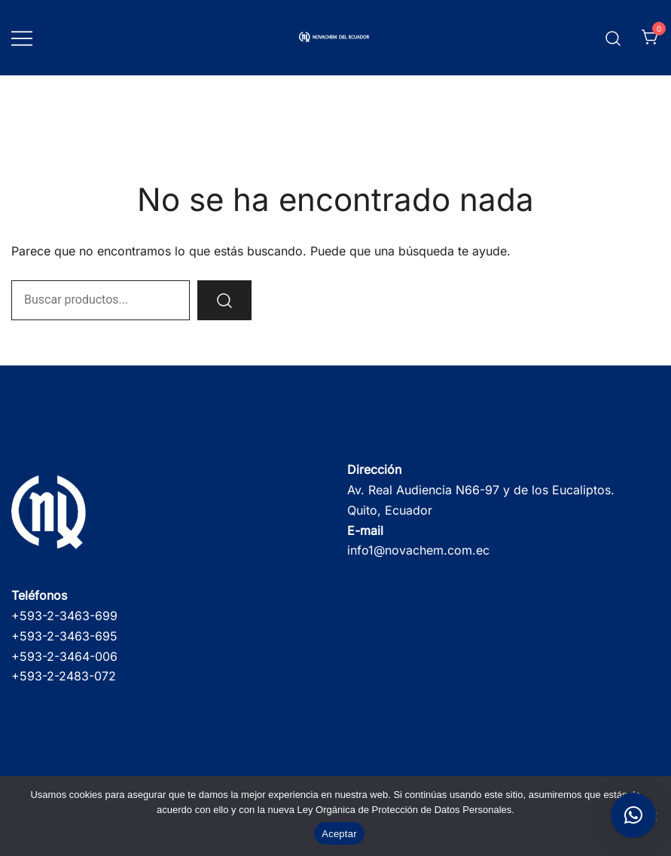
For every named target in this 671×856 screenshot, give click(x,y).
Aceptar (339, 833)
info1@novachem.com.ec (418, 550)
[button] (633, 815)
